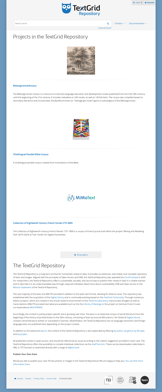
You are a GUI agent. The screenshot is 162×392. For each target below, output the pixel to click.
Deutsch (151, 3)
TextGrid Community (114, 297)
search (43, 330)
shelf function (98, 344)
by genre (128, 330)
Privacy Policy (39, 378)
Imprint (28, 378)
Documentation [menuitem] (137, 23)
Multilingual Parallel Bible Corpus (30, 154)
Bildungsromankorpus (25, 85)
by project (22, 334)
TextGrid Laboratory (98, 300)
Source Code (51, 378)
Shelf (139, 2)
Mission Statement (22, 287)
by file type (139, 330)
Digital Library (57, 297)
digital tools (73, 347)
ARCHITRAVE (36, 307)
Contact (20, 378)
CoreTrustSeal (131, 277)
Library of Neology (92, 304)
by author (118, 330)
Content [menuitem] (119, 23)
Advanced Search (104, 28)
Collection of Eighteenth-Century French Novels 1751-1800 (43, 223)
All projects (82, 254)
